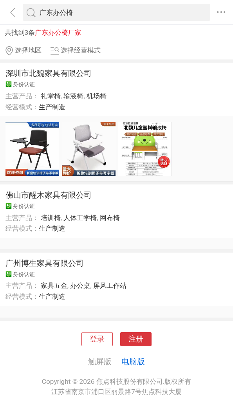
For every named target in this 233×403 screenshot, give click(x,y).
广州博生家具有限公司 (44, 263)
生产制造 (52, 107)
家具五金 (54, 285)
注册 (135, 339)
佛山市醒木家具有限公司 (48, 195)
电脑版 (133, 361)
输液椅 (73, 96)
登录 (97, 339)
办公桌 (80, 285)
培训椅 (51, 218)
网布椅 (110, 218)
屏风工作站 (109, 285)
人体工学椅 (80, 218)
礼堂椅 (51, 96)
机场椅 (97, 96)
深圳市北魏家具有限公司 (48, 73)
